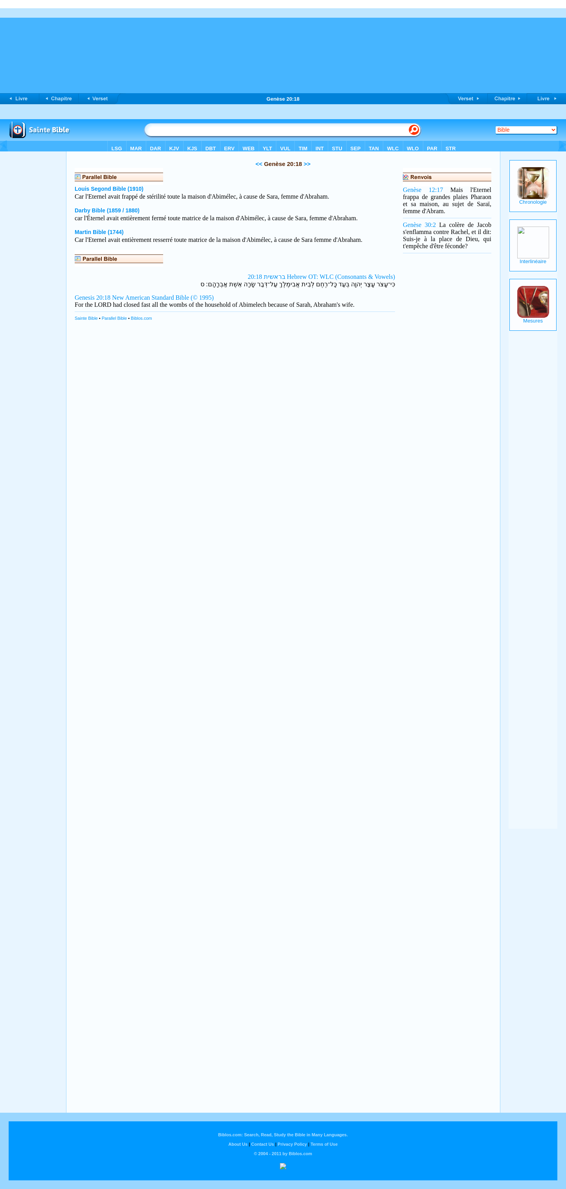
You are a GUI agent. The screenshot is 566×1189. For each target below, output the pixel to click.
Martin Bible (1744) (99, 232)
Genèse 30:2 (419, 224)
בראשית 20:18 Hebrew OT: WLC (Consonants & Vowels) (321, 276)
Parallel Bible (114, 318)
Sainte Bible (86, 318)
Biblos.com (141, 318)
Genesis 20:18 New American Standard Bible (132, 297)
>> (306, 163)
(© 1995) (202, 297)
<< (259, 163)
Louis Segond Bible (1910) (109, 189)
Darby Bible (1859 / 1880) (107, 210)
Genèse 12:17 (423, 189)
